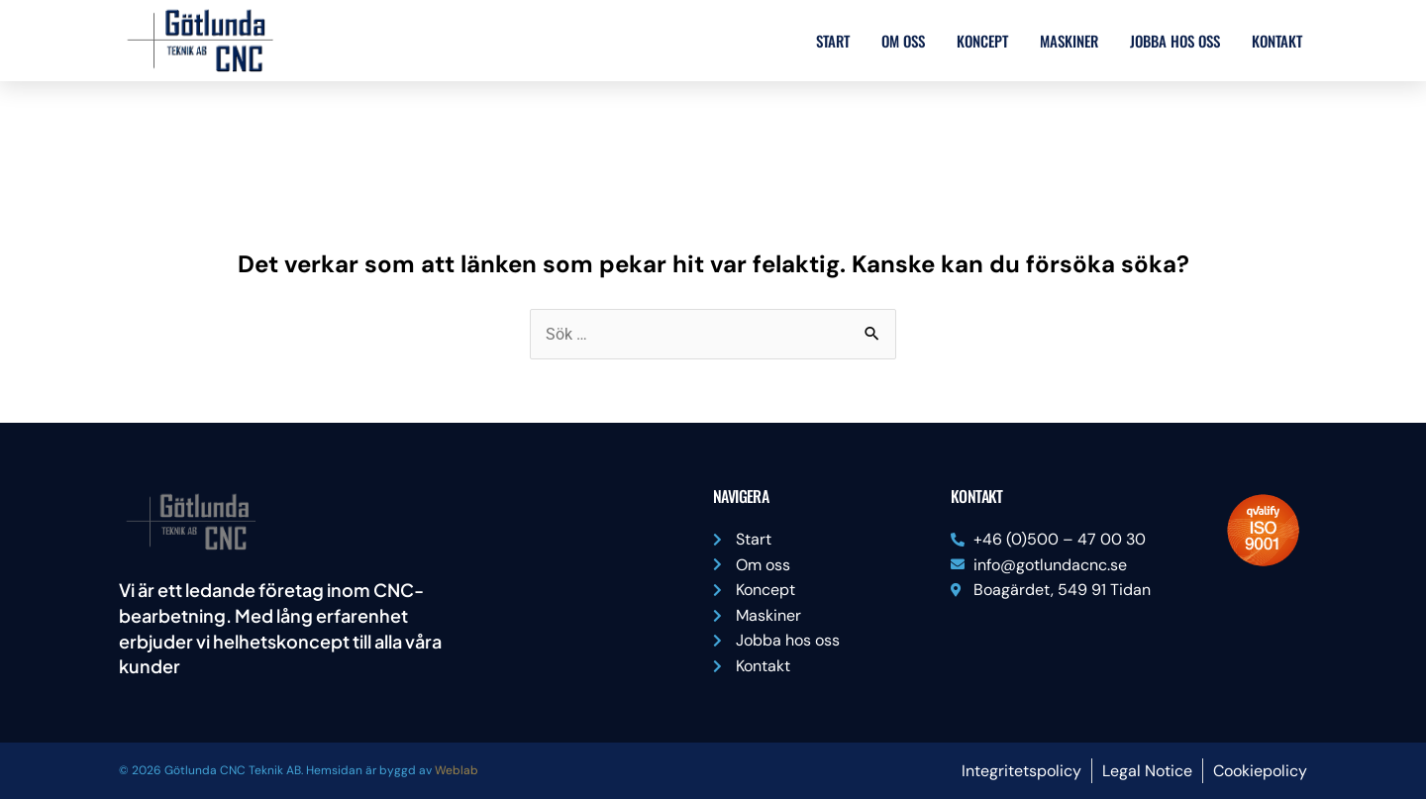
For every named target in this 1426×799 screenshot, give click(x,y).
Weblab (456, 770)
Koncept (982, 40)
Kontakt (1277, 40)
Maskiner (1069, 40)
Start (833, 40)
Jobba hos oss (1175, 40)
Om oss (903, 40)
